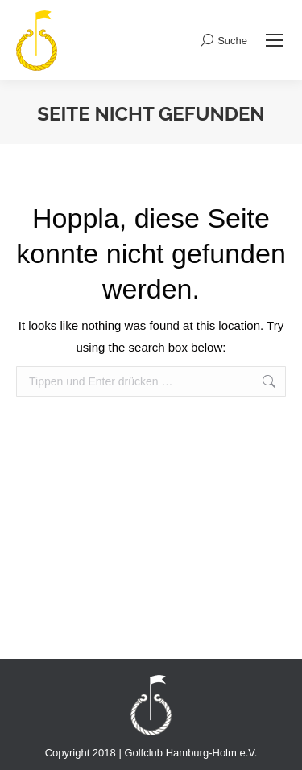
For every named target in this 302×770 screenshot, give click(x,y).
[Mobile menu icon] (274, 40)
